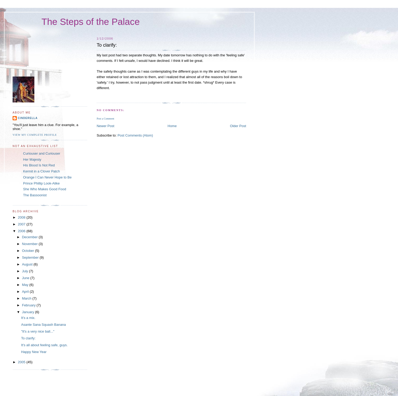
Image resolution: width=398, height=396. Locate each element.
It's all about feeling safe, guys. (44, 345)
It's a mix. (28, 318)
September (31, 257)
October (28, 251)
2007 (22, 224)
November (30, 244)
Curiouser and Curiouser (41, 153)
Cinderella (28, 118)
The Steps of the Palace (90, 22)
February (29, 305)
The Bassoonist (35, 195)
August (28, 264)
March (27, 298)
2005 (22, 362)
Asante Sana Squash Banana (43, 325)
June (26, 278)
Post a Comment (105, 118)
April (26, 292)
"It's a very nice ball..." (37, 331)
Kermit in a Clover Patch (41, 171)
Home (172, 126)
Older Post (238, 126)
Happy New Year (33, 352)
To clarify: (28, 338)
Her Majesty (32, 159)
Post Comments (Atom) (135, 135)
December (30, 237)
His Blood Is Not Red (39, 165)
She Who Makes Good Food (44, 189)
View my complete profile (35, 134)
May (25, 285)
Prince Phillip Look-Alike (41, 183)
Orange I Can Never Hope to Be (47, 177)
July (25, 271)
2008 (22, 217)
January (28, 312)
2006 (22, 231)
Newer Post (105, 126)
